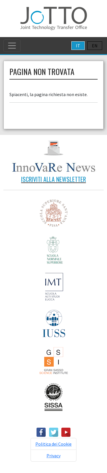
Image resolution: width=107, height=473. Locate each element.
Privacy (53, 455)
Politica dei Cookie (53, 444)
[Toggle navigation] (12, 45)
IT (78, 45)
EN (95, 45)
